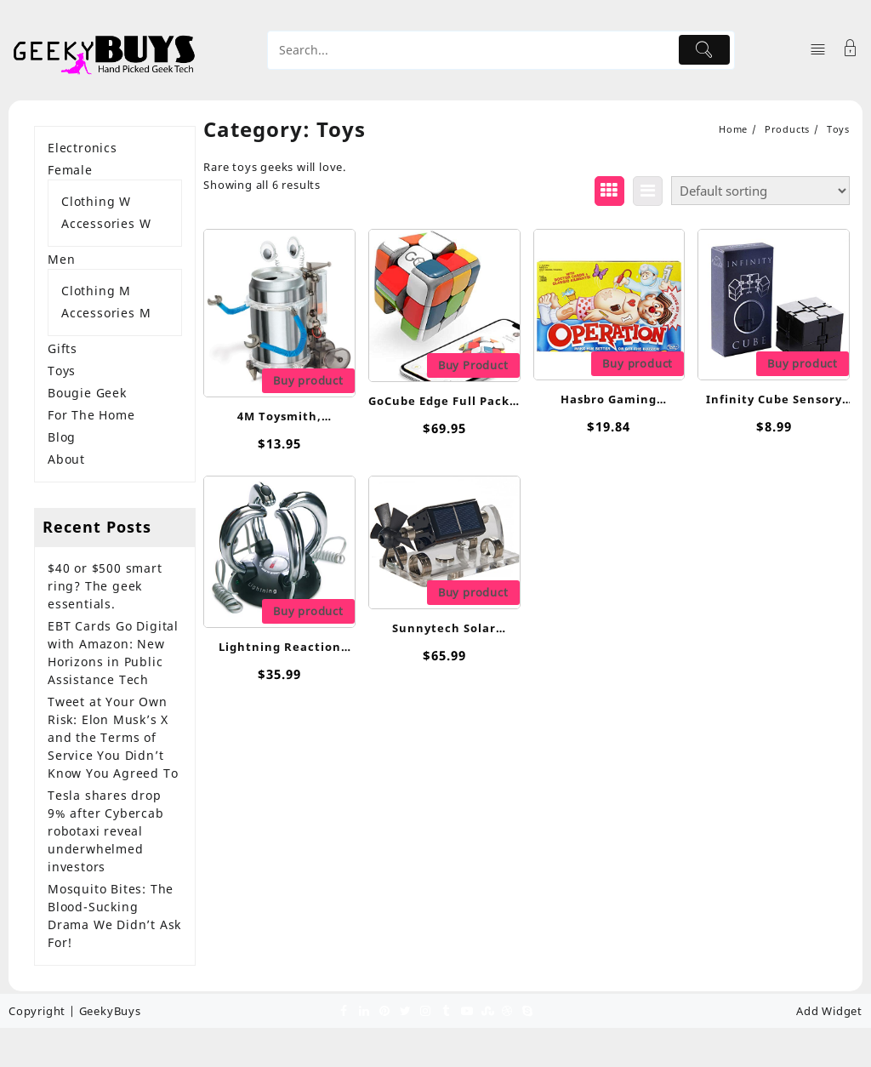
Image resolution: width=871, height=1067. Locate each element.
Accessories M (106, 313)
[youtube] (466, 1010)
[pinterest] (384, 1010)
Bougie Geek (87, 393)
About (66, 459)
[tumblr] (446, 1010)
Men (61, 259)
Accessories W (106, 223)
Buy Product (473, 365)
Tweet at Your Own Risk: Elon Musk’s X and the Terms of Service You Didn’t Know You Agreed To (113, 737)
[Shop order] (760, 190)
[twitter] (405, 1010)
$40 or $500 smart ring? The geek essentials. (105, 586)
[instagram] (425, 1010)
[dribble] (507, 1010)
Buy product (308, 380)
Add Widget (829, 1010)
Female (70, 170)
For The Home (91, 415)
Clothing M (96, 290)
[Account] (850, 50)
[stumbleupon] (486, 1010)
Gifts (62, 348)
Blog (62, 437)
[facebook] (344, 1010)
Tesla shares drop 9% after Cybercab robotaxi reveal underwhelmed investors (106, 831)
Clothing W (96, 201)
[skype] (527, 1010)
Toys (62, 370)
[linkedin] (364, 1010)
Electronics (82, 148)
